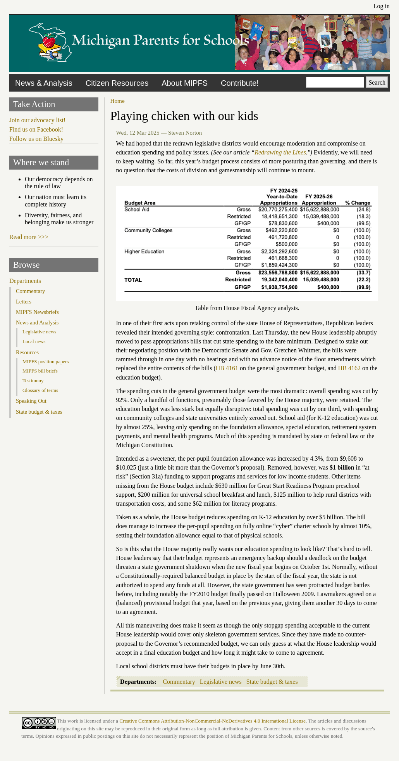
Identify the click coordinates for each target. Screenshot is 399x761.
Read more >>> (28, 237)
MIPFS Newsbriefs (37, 312)
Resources (27, 352)
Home (117, 100)
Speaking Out (31, 401)
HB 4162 (349, 368)
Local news (33, 341)
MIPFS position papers (45, 361)
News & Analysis (43, 83)
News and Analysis (37, 322)
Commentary (179, 681)
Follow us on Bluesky (36, 138)
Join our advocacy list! (37, 120)
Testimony (33, 380)
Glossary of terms (40, 390)
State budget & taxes (272, 681)
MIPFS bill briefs (40, 371)
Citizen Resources (117, 83)
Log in (381, 6)
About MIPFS (185, 83)
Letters (23, 301)
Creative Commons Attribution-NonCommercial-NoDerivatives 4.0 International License (212, 721)
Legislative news (221, 681)
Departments (25, 280)
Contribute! (240, 83)
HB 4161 (227, 368)
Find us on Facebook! (36, 129)
